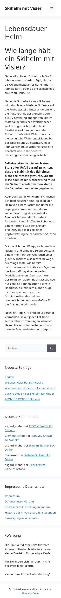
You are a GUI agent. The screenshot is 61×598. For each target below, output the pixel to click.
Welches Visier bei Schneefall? (24, 382)
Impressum (12, 496)
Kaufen (9, 377)
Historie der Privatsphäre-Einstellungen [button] (30, 512)
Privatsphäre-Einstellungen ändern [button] (27, 507)
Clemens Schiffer (16, 436)
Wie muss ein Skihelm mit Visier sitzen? (30, 388)
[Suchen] (51, 348)
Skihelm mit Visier (23, 8)
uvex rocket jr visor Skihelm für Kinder (29, 393)
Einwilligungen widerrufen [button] (22, 518)
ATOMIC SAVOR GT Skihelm (22, 399)
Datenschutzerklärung (19, 501)
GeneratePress (30, 593)
